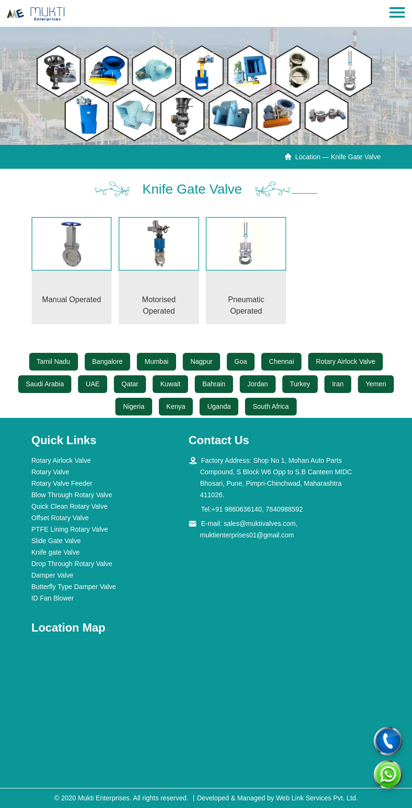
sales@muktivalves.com (259, 523)
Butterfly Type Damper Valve (74, 586)
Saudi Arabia (45, 384)
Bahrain (213, 384)
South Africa (271, 406)
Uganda (219, 406)
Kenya (176, 406)
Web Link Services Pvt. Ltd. (317, 798)
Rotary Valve (50, 472)
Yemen (376, 384)
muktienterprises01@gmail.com (247, 535)
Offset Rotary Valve (60, 518)
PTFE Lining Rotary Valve (70, 529)
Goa (240, 361)
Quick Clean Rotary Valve (70, 506)
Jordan (257, 384)
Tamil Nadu (53, 361)
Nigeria (133, 406)
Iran (338, 384)
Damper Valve (53, 575)
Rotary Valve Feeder (62, 483)
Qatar (130, 384)
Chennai (281, 361)
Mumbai (156, 361)
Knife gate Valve (56, 552)
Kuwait (170, 384)
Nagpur (201, 361)
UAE (93, 384)
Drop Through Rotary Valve (72, 564)
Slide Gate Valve (56, 541)
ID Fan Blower (53, 598)
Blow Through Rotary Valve (72, 495)
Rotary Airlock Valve (345, 361)
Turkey (300, 384)
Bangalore (107, 361)
